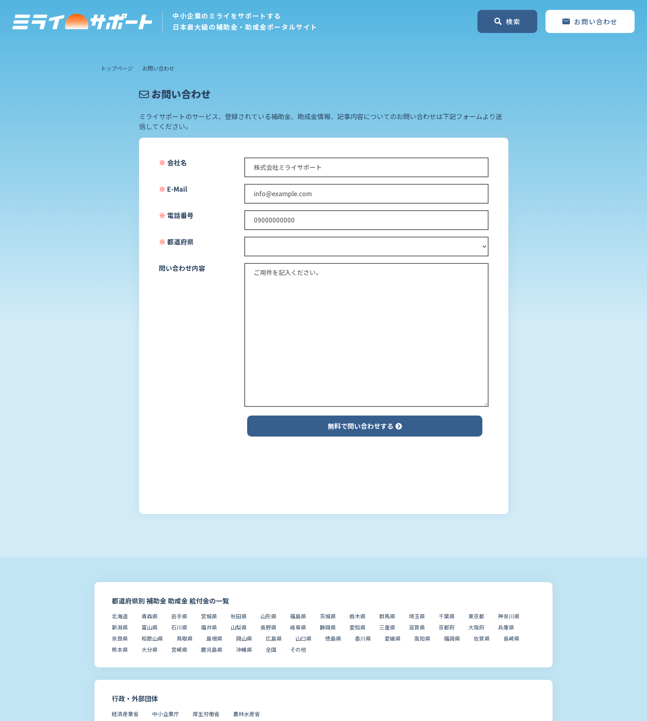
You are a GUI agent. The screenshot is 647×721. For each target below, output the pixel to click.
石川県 (179, 627)
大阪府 (476, 627)
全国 (271, 649)
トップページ (117, 68)
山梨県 (239, 627)
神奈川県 (508, 616)
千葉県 (447, 616)
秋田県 (239, 616)
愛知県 (357, 627)
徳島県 (333, 638)
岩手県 (179, 616)
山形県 (268, 616)
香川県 (363, 638)
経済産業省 (125, 714)
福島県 (298, 616)
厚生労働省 (206, 714)
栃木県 (357, 616)
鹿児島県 (211, 649)
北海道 (120, 616)
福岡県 (452, 638)
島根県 (214, 638)
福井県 (209, 627)
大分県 (150, 649)
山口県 (303, 638)
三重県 (387, 627)
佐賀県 (482, 638)
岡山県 (244, 638)
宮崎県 (179, 649)
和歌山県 (152, 638)
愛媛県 (393, 638)
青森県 (150, 616)
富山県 (150, 627)
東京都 (476, 616)
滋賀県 (417, 627)
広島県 (274, 638)
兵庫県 (506, 627)
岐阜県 (298, 627)
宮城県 (209, 616)
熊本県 (120, 649)
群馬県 (387, 616)
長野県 (268, 627)
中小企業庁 (165, 714)
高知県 (422, 638)
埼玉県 (417, 616)
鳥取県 (185, 638)
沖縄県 (244, 649)
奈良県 (120, 638)
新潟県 (120, 627)
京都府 (447, 627)
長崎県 (511, 638)
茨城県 (328, 616)
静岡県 (328, 627)
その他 (298, 649)
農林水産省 (246, 714)
